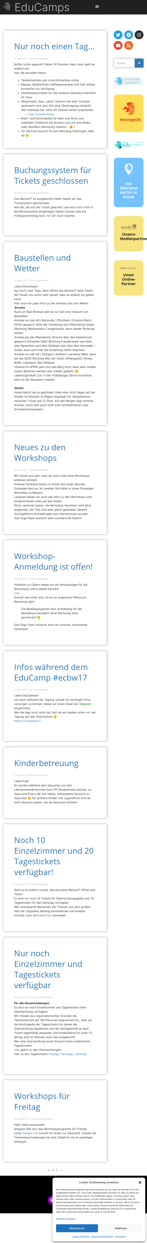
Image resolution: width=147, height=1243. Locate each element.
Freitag (54, 1054)
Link (17, 593)
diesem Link (30, 1133)
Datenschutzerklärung (102, 1236)
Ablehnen (121, 1228)
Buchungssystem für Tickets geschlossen (52, 175)
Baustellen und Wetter (42, 263)
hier (49, 915)
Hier (17, 1050)
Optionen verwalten (65, 1218)
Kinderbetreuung (46, 763)
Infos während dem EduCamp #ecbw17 (51, 672)
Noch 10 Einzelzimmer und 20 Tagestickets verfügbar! (54, 855)
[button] (140, 1182)
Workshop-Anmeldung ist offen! (53, 561)
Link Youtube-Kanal (41, 114)
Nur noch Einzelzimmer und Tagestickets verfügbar (48, 969)
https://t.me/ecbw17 (27, 721)
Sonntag (81, 1054)
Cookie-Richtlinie (81, 1236)
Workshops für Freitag (42, 1101)
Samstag (67, 1054)
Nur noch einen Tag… (54, 46)
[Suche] (139, 63)
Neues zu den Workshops (40, 452)
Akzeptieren (77, 1228)
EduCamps (42, 7)
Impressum (120, 1236)
